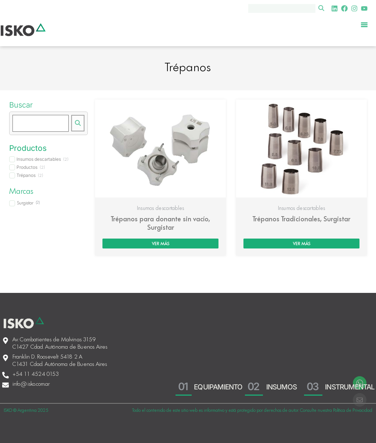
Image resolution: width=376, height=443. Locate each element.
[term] (39, 159)
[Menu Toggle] (364, 24)
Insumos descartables (160, 208)
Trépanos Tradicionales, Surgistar (301, 219)
